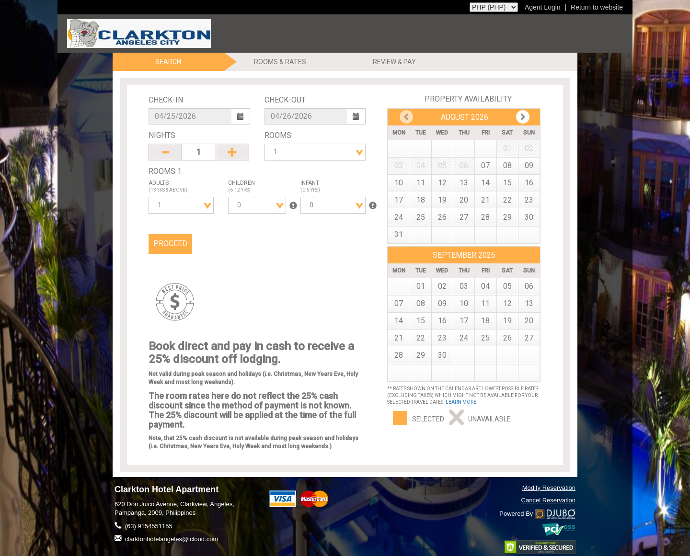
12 (442, 182)
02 (442, 286)
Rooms (277, 135)
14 (485, 182)
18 (420, 199)
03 (464, 286)
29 (507, 217)
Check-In (166, 99)
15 (507, 182)
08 (507, 165)
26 (442, 217)
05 (507, 286)
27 (464, 217)
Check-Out (285, 99)
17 (398, 199)
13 (464, 182)
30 (529, 217)
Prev (522, 117)
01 (420, 286)
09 (529, 165)
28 (485, 217)
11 (420, 182)
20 (464, 199)
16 (529, 182)
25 (420, 217)
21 (485, 199)
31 (398, 234)
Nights (162, 135)
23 (529, 199)
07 (485, 165)
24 (398, 217)
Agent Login (543, 7)
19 (442, 199)
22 (507, 199)
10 (398, 182)
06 (529, 286)
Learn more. (462, 402)
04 (485, 286)
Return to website (597, 7)
